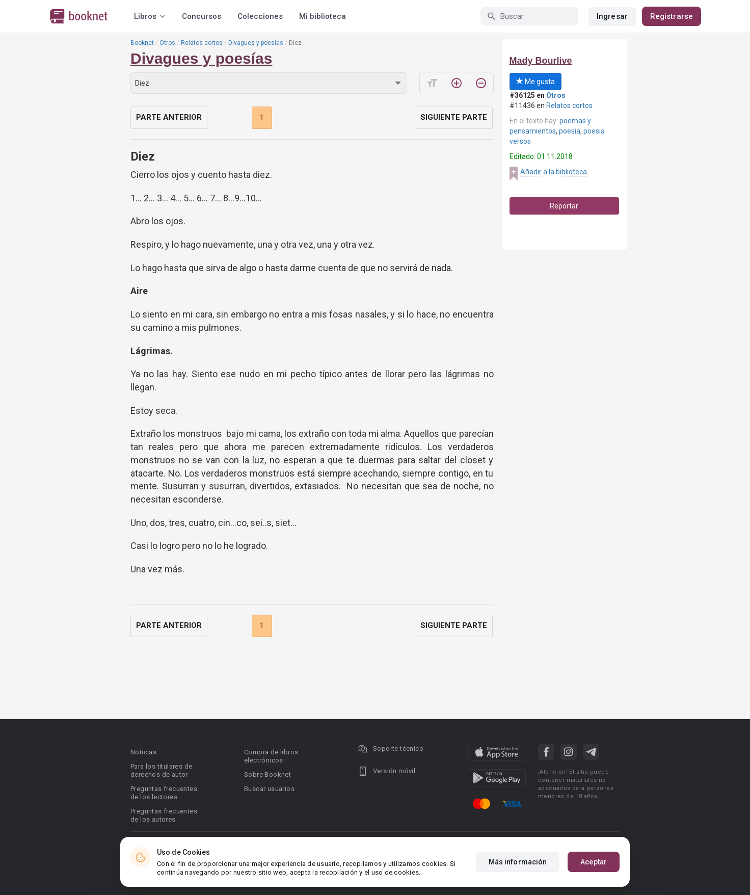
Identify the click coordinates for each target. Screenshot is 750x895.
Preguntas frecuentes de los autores (163, 815)
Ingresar (612, 16)
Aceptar (593, 862)
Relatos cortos (202, 42)
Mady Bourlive (541, 61)
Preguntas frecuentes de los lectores (163, 793)
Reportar (564, 206)
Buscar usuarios (269, 789)
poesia (569, 131)
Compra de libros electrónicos (271, 756)
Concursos (201, 16)
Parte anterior (169, 117)
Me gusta (535, 81)
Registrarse (671, 16)
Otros (167, 42)
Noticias (143, 752)
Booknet (142, 42)
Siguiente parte (453, 117)
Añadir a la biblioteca (553, 172)
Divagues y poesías (255, 42)
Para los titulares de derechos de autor (161, 770)
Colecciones (260, 16)
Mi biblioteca (322, 16)
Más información (518, 862)
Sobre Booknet (267, 774)
